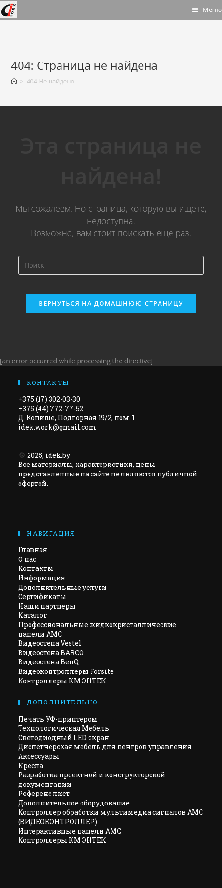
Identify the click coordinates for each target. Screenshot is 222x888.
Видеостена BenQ (48, 661)
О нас (27, 559)
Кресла (30, 765)
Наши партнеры (47, 605)
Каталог (32, 615)
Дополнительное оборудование (74, 802)
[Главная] (14, 81)
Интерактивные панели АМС (69, 831)
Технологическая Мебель (63, 728)
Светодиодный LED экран (63, 737)
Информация (41, 577)
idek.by (57, 455)
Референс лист (44, 793)
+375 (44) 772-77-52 (50, 408)
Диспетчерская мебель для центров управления (105, 746)
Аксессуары (38, 756)
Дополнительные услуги (62, 587)
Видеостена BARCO (51, 652)
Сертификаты (42, 596)
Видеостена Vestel (49, 643)
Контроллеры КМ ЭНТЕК (62, 680)
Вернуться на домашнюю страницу (111, 303)
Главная (32, 549)
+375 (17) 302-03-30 (49, 398)
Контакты (35, 568)
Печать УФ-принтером (58, 718)
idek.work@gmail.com (57, 427)
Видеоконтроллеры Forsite (66, 671)
